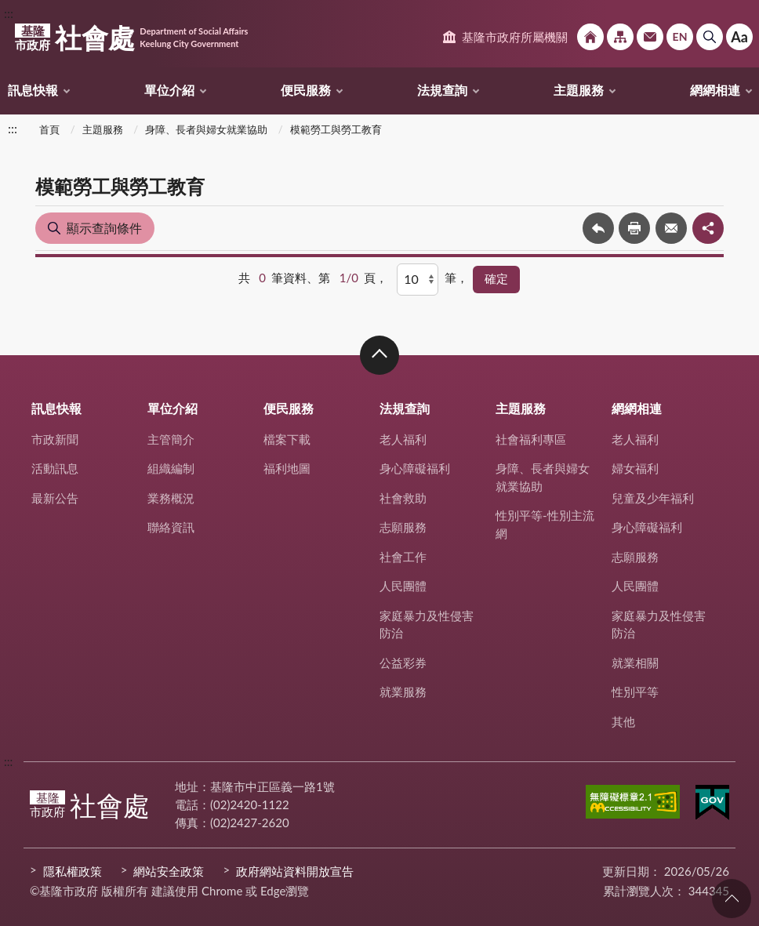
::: (8, 12)
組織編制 (170, 468)
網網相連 (715, 89)
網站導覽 (620, 37)
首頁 (49, 129)
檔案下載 (286, 439)
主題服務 (579, 89)
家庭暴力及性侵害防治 (427, 624)
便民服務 (306, 89)
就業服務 (403, 692)
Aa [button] (739, 37)
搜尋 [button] (709, 37)
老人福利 (403, 439)
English (679, 37)
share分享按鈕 (708, 228)
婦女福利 (635, 468)
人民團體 (403, 586)
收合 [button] (379, 355)
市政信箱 (650, 37)
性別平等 (635, 692)
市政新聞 (54, 439)
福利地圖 (286, 468)
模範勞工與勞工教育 (336, 129)
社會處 (131, 38)
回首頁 (590, 37)
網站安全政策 (168, 871)
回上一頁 (598, 228)
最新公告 (54, 498)
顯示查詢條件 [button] (104, 227)
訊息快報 (33, 89)
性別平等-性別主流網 (545, 524)
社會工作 (403, 557)
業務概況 (170, 498)
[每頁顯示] (417, 279)
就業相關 (635, 662)
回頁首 (731, 898)
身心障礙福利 (415, 468)
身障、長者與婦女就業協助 (206, 129)
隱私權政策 (72, 871)
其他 (623, 721)
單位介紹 (169, 89)
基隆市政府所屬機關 (515, 37)
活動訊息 (54, 468)
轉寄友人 (671, 228)
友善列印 (634, 228)
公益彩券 (403, 662)
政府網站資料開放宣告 (295, 871)
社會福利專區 (531, 439)
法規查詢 (442, 89)
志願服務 (403, 527)
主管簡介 (170, 439)
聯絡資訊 (170, 527)
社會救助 (403, 498)
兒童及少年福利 (653, 498)
